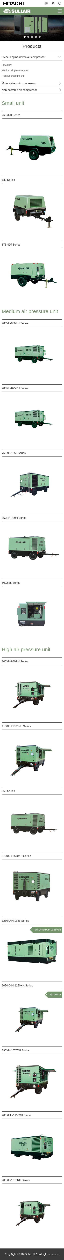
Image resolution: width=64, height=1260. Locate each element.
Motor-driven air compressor (19, 83)
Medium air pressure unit (15, 70)
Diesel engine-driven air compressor (23, 57)
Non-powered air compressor (19, 90)
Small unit (7, 65)
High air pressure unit (13, 75)
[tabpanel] (32, 24)
